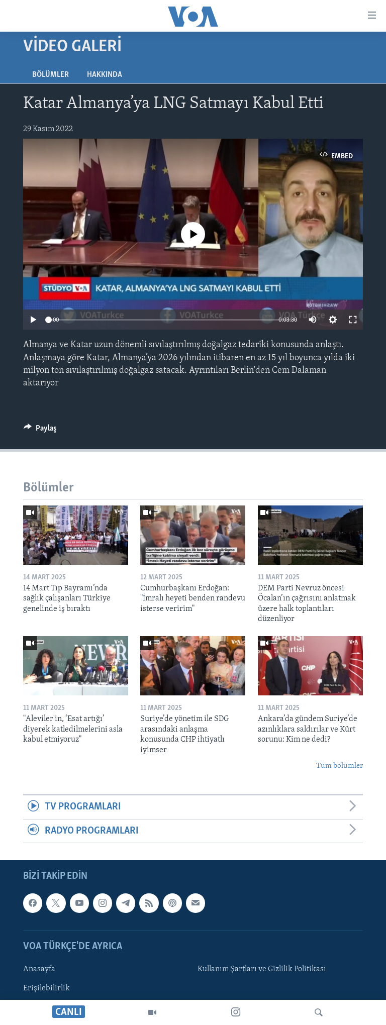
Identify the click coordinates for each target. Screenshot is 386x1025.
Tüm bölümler (339, 766)
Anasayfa (39, 969)
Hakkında (104, 75)
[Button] (40, 430)
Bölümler (50, 75)
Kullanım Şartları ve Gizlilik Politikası (262, 969)
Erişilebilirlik (46, 988)
